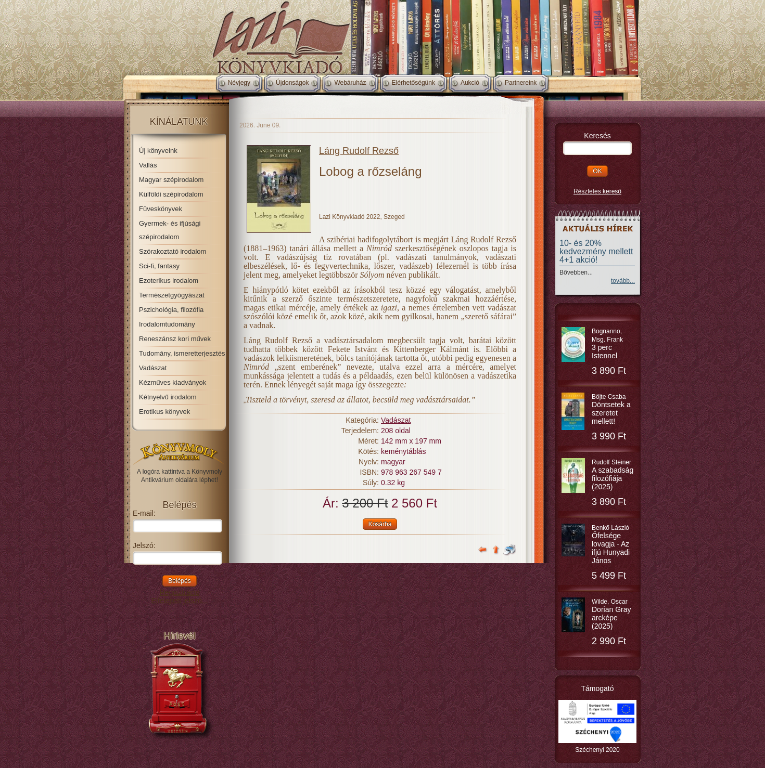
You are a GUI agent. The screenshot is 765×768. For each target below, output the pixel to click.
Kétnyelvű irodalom (168, 397)
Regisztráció (179, 592)
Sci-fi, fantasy (159, 266)
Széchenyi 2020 (597, 749)
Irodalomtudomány (167, 324)
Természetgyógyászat (172, 295)
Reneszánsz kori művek (175, 339)
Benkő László (611, 544)
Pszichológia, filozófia (171, 310)
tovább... (623, 280)
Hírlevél (179, 636)
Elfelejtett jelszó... (179, 600)
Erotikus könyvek (164, 411)
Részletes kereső (597, 191)
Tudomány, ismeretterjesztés (182, 353)
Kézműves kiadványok (172, 382)
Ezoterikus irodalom (168, 280)
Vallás (148, 165)
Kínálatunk (179, 121)
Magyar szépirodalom (171, 180)
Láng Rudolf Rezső (359, 151)
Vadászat (153, 368)
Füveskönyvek (160, 209)
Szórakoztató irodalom (172, 251)
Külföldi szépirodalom (171, 194)
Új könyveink (158, 150)
